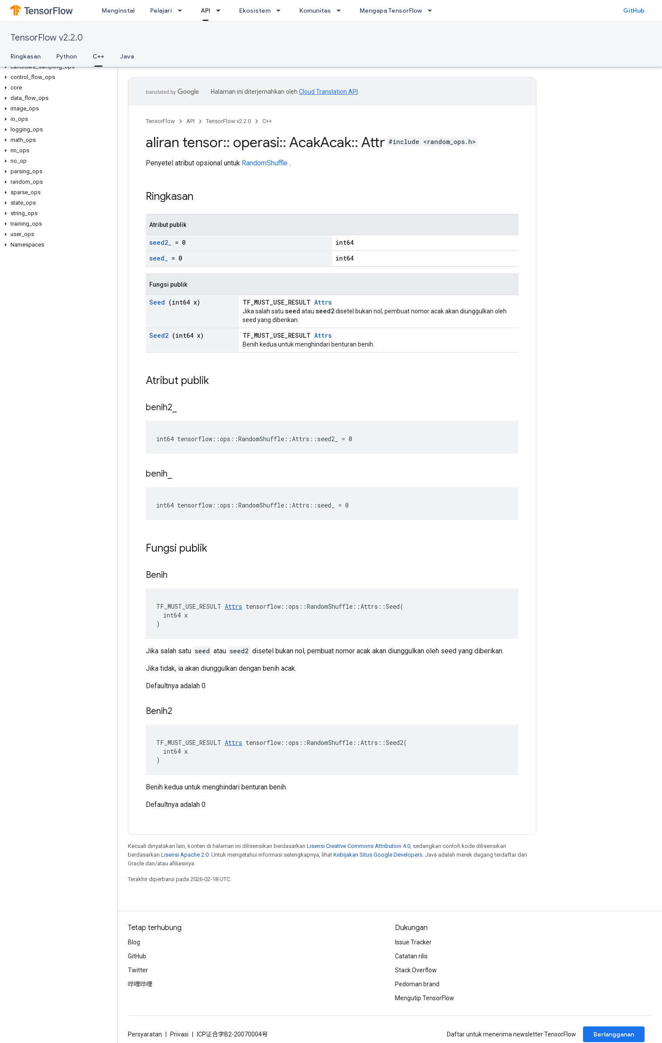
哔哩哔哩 (140, 984)
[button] (57, 67)
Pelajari (161, 10)
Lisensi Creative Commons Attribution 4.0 (358, 846)
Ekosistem (255, 10)
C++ (267, 121)
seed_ (158, 258)
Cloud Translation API (328, 91)
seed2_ (160, 242)
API (190, 121)
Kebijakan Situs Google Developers (377, 854)
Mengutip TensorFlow (424, 998)
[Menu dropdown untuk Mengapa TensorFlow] (432, 10)
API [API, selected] (205, 10)
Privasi (179, 1034)
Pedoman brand (417, 984)
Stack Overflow (416, 970)
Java (127, 56)
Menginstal (118, 10)
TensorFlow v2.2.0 (46, 37)
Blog (134, 942)
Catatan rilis (411, 956)
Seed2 (158, 335)
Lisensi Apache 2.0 (185, 854)
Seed (157, 302)
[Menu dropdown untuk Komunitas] (341, 10)
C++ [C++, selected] (98, 56)
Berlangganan (613, 1034)
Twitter (138, 970)
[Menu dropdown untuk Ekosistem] (281, 10)
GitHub (634, 10)
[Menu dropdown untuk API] (220, 10)
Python (66, 56)
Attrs (323, 302)
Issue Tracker (413, 942)
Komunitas (315, 10)
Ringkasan (25, 56)
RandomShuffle (265, 163)
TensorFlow (160, 121)
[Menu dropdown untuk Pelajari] (182, 10)
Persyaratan (145, 1034)
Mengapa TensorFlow (391, 10)
